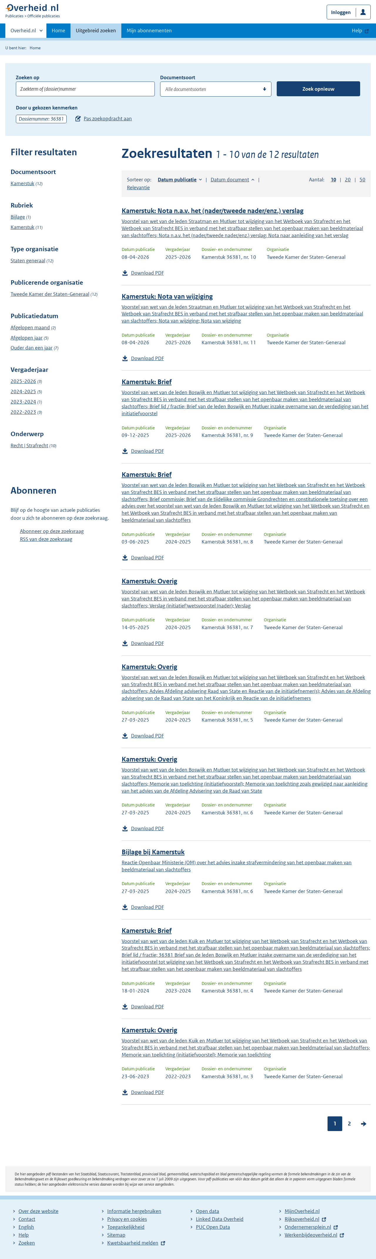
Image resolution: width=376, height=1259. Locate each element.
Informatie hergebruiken (134, 1211)
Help (24, 1235)
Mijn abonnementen (149, 30)
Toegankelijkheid (126, 1227)
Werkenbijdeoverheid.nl (311, 1235)
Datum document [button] (230, 179)
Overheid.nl (23, 32)
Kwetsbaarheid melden (132, 1243)
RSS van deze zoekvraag (46, 539)
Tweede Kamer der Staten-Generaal (50, 294)
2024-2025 (23, 391)
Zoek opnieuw (318, 89)
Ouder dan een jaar (32, 348)
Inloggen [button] (341, 12)
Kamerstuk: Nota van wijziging (167, 297)
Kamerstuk (22, 183)
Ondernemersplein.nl (308, 1227)
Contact (27, 1219)
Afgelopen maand (30, 327)
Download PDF (147, 273)
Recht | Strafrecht (29, 445)
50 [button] (362, 179)
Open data (207, 1211)
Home (58, 30)
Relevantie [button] (138, 187)
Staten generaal (28, 260)
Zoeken (27, 1243)
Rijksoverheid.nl (302, 1219)
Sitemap (116, 1235)
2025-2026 (23, 381)
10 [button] (333, 179)
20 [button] (348, 179)
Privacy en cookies (127, 1219)
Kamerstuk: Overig (149, 581)
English (26, 1227)
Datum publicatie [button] (177, 179)
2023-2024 (23, 402)
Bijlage (18, 217)
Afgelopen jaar (27, 338)
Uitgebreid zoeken (96, 30)
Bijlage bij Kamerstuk (153, 852)
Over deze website (38, 1211)
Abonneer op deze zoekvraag (52, 531)
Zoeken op (27, 77)
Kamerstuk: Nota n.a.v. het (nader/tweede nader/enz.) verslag (212, 211)
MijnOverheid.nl (302, 1211)
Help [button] (357, 30)
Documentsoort (177, 77)
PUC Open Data (213, 1227)
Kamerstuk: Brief (147, 382)
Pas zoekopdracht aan (108, 118)
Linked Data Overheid (220, 1219)
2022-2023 (23, 412)
